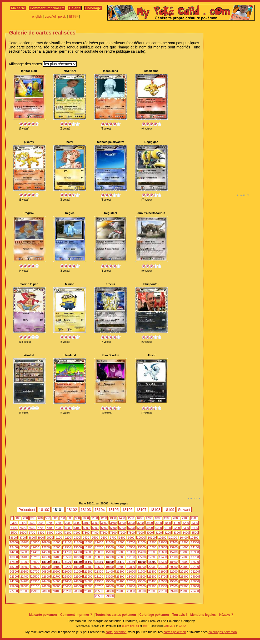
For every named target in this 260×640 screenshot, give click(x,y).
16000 (14, 557)
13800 (163, 547)
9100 (59, 537)
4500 (23, 527)
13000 (78, 547)
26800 (110, 586)
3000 (77, 522)
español (50, 16)
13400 (120, 547)
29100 (163, 591)
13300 (110, 547)
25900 (14, 586)
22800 (67, 576)
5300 (95, 527)
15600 (163, 552)
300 (32, 518)
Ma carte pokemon (43, 615)
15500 (152, 552)
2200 (194, 518)
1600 (140, 518)
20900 (56, 571)
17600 (184, 557)
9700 (113, 537)
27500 (184, 586)
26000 (25, 586)
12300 (195, 542)
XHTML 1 (169, 625)
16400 (56, 557)
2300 (14, 522)
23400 (131, 576)
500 (47, 518)
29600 (110, 596)
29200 (173, 591)
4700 (41, 527)
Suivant (184, 510)
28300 (78, 591)
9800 (122, 537)
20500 (14, 571)
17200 (142, 557)
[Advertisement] (104, 459)
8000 (149, 532)
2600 (41, 522)
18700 (14, 566)
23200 (110, 576)
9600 (104, 537)
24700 (78, 581)
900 (77, 518)
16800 (99, 557)
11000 (56, 542)
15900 (195, 552)
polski (62, 16)
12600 (35, 547)
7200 (77, 532)
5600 (122, 527)
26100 (35, 586)
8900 (40, 537)
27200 (152, 586)
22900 (78, 576)
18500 (184, 561)
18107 (141, 510)
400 (40, 518)
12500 (25, 547)
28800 (131, 591)
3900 (159, 522)
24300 (35, 581)
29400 (195, 591)
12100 (173, 542)
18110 (56, 561)
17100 (131, 557)
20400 (195, 566)
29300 (184, 591)
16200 (35, 557)
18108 (155, 510)
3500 (122, 522)
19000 (46, 566)
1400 (122, 518)
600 (55, 518)
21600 (131, 571)
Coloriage (93, 8)
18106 (127, 510)
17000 (120, 557)
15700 (173, 552)
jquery (125, 625)
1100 (95, 518)
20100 (163, 566)
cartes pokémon (174, 632)
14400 (35, 552)
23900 (184, 576)
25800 (195, 581)
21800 (152, 571)
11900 (152, 542)
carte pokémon (116, 632)
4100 (176, 522)
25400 (152, 581)
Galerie (75, 8)
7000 (59, 532)
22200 (195, 571)
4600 (32, 527)
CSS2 (182, 625)
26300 (56, 586)
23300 (120, 576)
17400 (163, 557)
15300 (131, 552)
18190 (142, 561)
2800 (59, 522)
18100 (44, 510)
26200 (46, 586)
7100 (68, 532)
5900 (149, 527)
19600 (110, 566)
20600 (25, 571)
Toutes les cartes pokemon (116, 615)
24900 (99, 581)
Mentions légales (203, 615)
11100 (67, 542)
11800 (142, 542)
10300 (173, 537)
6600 (23, 532)
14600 (56, 552)
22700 (56, 576)
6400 (195, 527)
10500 (194, 537)
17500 (173, 557)
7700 (122, 532)
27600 (195, 586)
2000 (176, 518)
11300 (88, 542)
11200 (78, 542)
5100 (77, 527)
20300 (184, 566)
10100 (152, 537)
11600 (120, 542)
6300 (186, 527)
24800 (88, 581)
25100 (120, 581)
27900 (35, 591)
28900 (142, 591)
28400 (88, 591)
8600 (13, 537)
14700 (67, 552)
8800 (31, 537)
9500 (95, 537)
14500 (46, 552)
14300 (25, 552)
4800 (50, 527)
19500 (99, 566)
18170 (120, 561)
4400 (14, 527)
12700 (46, 547)
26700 (99, 586)
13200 (99, 547)
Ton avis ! (179, 615)
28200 (67, 591)
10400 (184, 537)
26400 (67, 586)
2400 (23, 522)
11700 (131, 542)
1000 (85, 518)
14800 (78, 552)
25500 (163, 581)
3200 (95, 522)
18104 (99, 510)
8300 (176, 532)
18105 (113, 510)
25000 (110, 581)
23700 (163, 576)
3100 (86, 522)
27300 (163, 586)
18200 (152, 561)
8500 (195, 532)
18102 (72, 510)
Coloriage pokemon (154, 615)
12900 (67, 547)
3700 (140, 522)
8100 (159, 532)
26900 (120, 586)
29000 (152, 591)
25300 (142, 581)
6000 (159, 527)
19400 (88, 566)
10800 (35, 542)
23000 (88, 576)
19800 (131, 566)
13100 (88, 547)
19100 (56, 566)
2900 (68, 522)
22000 (173, 571)
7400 (95, 532)
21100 (78, 571)
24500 (56, 581)
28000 (46, 591)
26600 (88, 586)
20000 (152, 566)
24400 (46, 581)
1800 (158, 518)
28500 (99, 591)
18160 (110, 561)
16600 (78, 557)
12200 (184, 542)
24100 (14, 581)
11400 (99, 542)
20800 (46, 571)
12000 (163, 542)
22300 (14, 576)
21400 (110, 571)
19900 (142, 566)
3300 (104, 522)
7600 (113, 532)
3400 (113, 522)
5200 (86, 527)
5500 (113, 527)
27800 (25, 591)
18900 (35, 566)
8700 (22, 537)
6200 (176, 527)
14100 (195, 547)
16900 (110, 557)
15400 (142, 552)
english (37, 16)
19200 (67, 566)
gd (137, 625)
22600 (46, 576)
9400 (86, 537)
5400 (104, 527)
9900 (131, 537)
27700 (14, 591)
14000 (184, 547)
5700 (131, 527)
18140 (88, 561)
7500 (104, 532)
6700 (32, 532)
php (132, 625)
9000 (50, 537)
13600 (142, 547)
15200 (120, 552)
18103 (86, 510)
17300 (152, 557)
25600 (173, 581)
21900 (163, 571)
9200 (68, 537)
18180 (131, 561)
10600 (14, 542)
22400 (25, 576)
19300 (78, 566)
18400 (173, 561)
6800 (41, 532)
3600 (131, 522)
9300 (77, 537)
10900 (46, 542)
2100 (185, 518)
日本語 (73, 16)
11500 (110, 542)
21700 (142, 571)
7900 (140, 532)
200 (25, 518)
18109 (169, 510)
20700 (35, 571)
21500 (120, 571)
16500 (67, 557)
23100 (99, 576)
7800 (131, 532)
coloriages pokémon (222, 632)
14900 (88, 552)
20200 (173, 566)
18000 (35, 561)
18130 (78, 561)
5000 (68, 527)
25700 (184, 581)
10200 (162, 537)
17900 (25, 561)
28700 (120, 591)
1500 (131, 518)
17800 (14, 561)
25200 (131, 581)
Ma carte (18, 8)
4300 (195, 522)
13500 (131, 547)
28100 (56, 591)
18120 (67, 561)
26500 (78, 586)
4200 (186, 522)
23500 (142, 576)
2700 (50, 522)
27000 (131, 586)
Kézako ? (226, 615)
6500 (14, 532)
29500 (99, 596)
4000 (167, 522)
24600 (67, 581)
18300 (163, 561)
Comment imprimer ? (47, 8)
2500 (32, 522)
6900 (50, 532)
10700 (25, 542)
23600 (152, 576)
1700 (149, 518)
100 (18, 518)
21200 (88, 571)
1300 (112, 518)
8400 (186, 532)
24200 (25, 581)
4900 (59, 527)
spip (145, 625)
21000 (67, 571)
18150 (99, 561)
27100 (142, 586)
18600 (195, 561)
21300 (99, 571)
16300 (46, 557)
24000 (195, 576)
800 (70, 518)
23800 (173, 576)
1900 (167, 518)
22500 (35, 576)
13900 (173, 547)
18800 (25, 566)
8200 (167, 532)
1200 (104, 518)
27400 (173, 586)
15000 (99, 552)
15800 (184, 552)
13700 (152, 547)
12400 (14, 547)
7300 (86, 532)
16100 (25, 557)
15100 (110, 552)
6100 (167, 527)
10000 (141, 537)
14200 (14, 552)
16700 (88, 557)
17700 (195, 557)
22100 (184, 571)
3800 (149, 522)
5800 (140, 527)
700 (62, 518)
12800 (56, 547)
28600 (110, 591)
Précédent (26, 510)
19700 (120, 566)
